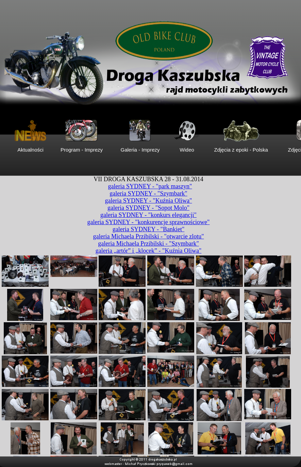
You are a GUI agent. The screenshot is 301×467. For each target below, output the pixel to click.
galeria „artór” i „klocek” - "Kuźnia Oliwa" (149, 250)
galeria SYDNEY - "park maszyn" (150, 186)
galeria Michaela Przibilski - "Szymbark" (148, 243)
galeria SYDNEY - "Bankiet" (148, 229)
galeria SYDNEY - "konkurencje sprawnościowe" (148, 222)
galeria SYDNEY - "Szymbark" (148, 193)
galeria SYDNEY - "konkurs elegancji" (148, 215)
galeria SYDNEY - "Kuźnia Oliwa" (148, 200)
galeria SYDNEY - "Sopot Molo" (148, 207)
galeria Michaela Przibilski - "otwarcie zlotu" (148, 236)
